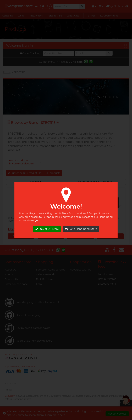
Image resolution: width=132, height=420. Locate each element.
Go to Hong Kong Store (81, 229)
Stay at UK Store (47, 229)
